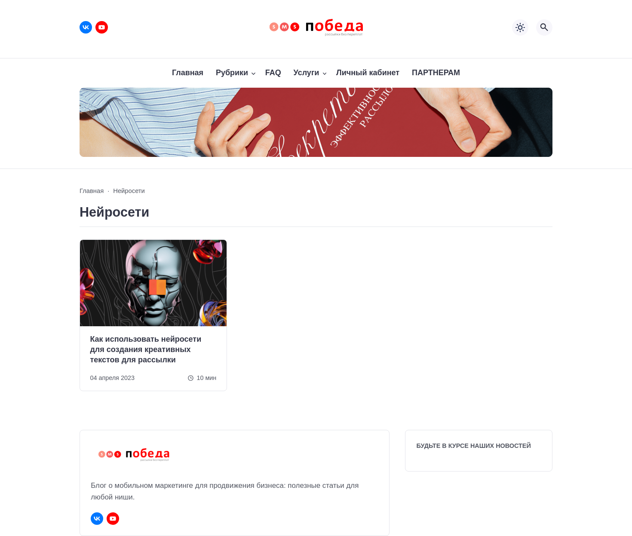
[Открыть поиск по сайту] (544, 27)
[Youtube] (101, 27)
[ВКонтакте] (86, 27)
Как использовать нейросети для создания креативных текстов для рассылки (145, 349)
